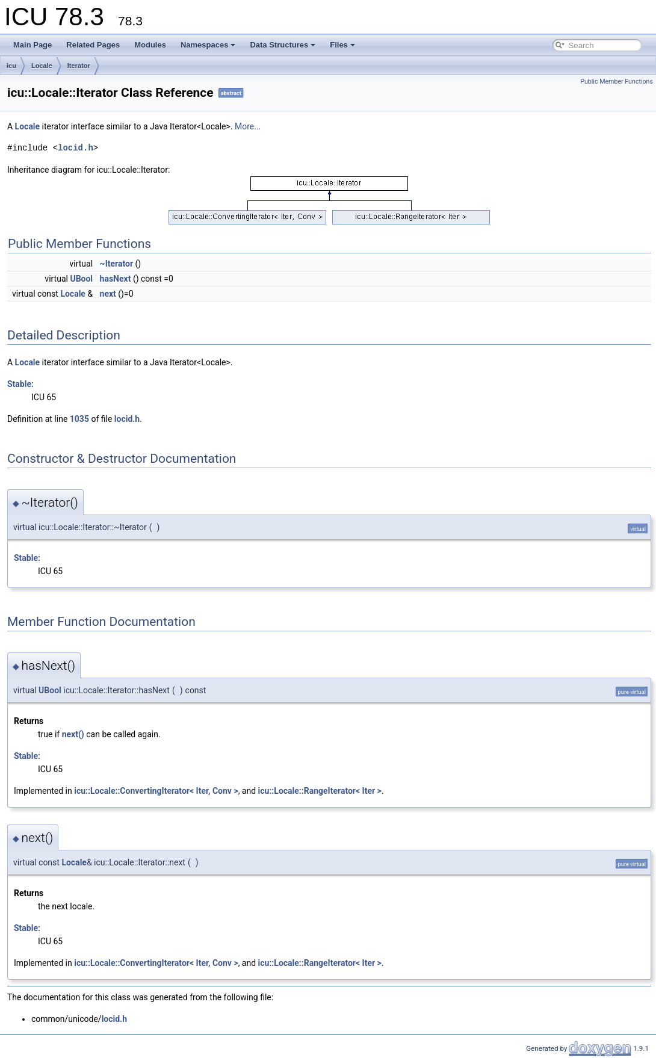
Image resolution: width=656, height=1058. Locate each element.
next (108, 294)
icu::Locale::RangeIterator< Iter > (320, 791)
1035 (79, 419)
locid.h (75, 147)
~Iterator (116, 263)
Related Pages (93, 44)
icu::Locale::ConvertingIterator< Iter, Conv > (156, 791)
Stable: (20, 384)
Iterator (78, 65)
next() (73, 734)
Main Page (32, 44)
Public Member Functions (616, 81)
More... (248, 126)
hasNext (115, 278)
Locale (41, 65)
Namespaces (208, 44)
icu (11, 65)
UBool (81, 278)
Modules (150, 44)
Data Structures (282, 44)
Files (342, 44)
